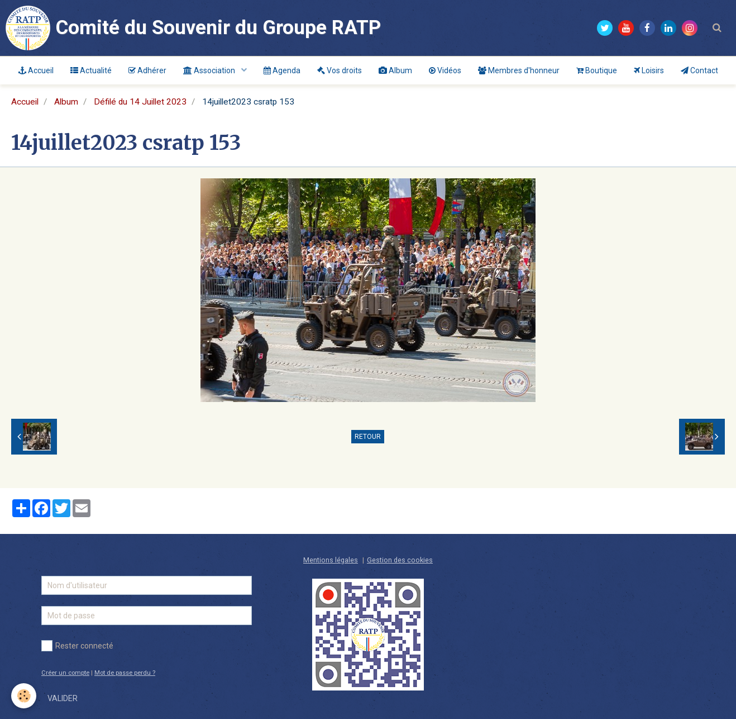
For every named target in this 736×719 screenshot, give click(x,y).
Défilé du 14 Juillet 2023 (140, 102)
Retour (368, 437)
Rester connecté (77, 645)
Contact (699, 70)
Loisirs (649, 70)
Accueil (36, 70)
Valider (62, 698)
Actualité (91, 70)
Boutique (596, 70)
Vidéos (445, 70)
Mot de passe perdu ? (124, 673)
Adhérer (147, 70)
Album (395, 70)
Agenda (282, 70)
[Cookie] (23, 695)
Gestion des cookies (400, 560)
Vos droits (339, 70)
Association (210, 70)
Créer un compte (65, 673)
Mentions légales (330, 560)
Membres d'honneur (519, 70)
